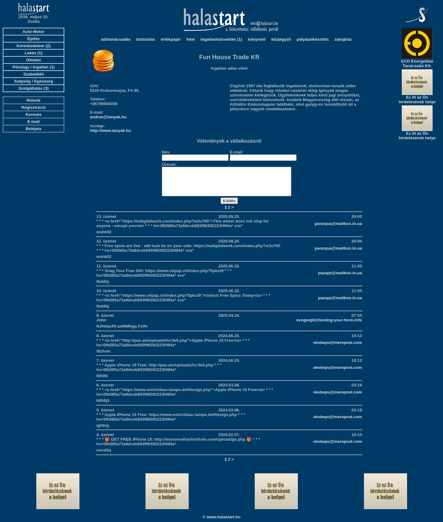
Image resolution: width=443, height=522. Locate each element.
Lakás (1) (33, 53)
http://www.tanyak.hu (110, 130)
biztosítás (145, 39)
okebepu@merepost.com (337, 348)
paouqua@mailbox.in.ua (338, 229)
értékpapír (171, 39)
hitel (190, 39)
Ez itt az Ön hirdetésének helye (417, 99)
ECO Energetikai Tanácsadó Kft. (417, 63)
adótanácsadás (115, 39)
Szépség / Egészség (33, 81)
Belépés (33, 128)
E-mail (33, 121)
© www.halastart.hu (221, 517)
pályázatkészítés (313, 39)
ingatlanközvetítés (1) (221, 39)
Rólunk (33, 100)
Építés (33, 38)
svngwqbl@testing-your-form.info (329, 325)
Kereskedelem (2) (33, 45)
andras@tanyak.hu (108, 117)
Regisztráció (33, 107)
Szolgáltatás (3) (33, 88)
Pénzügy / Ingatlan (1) (34, 67)
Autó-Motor (33, 31)
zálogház (343, 39)
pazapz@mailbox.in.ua (340, 278)
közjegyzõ (281, 39)
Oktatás (33, 60)
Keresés (34, 114)
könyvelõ (257, 39)
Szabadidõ (33, 74)
